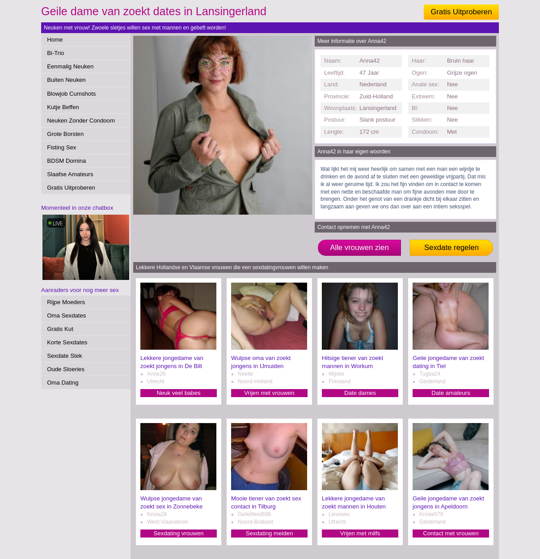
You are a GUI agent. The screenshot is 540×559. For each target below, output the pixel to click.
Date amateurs (450, 393)
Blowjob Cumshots (71, 93)
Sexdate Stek (64, 355)
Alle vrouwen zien (359, 247)
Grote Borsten (65, 134)
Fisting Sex (61, 147)
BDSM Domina (66, 160)
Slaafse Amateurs (70, 174)
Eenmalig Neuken (70, 66)
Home (55, 39)
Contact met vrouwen (451, 533)
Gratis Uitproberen (461, 12)
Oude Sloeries (65, 369)
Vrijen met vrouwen (269, 393)
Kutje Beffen (63, 107)
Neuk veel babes (178, 393)
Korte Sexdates (67, 342)
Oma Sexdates (66, 315)
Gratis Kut (60, 329)
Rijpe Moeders (66, 302)
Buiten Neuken (66, 79)
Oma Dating (62, 382)
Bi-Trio (55, 53)
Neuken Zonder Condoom (81, 120)
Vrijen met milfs (360, 533)
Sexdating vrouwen (178, 533)
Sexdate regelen (451, 247)
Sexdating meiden (269, 533)
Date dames (360, 393)
